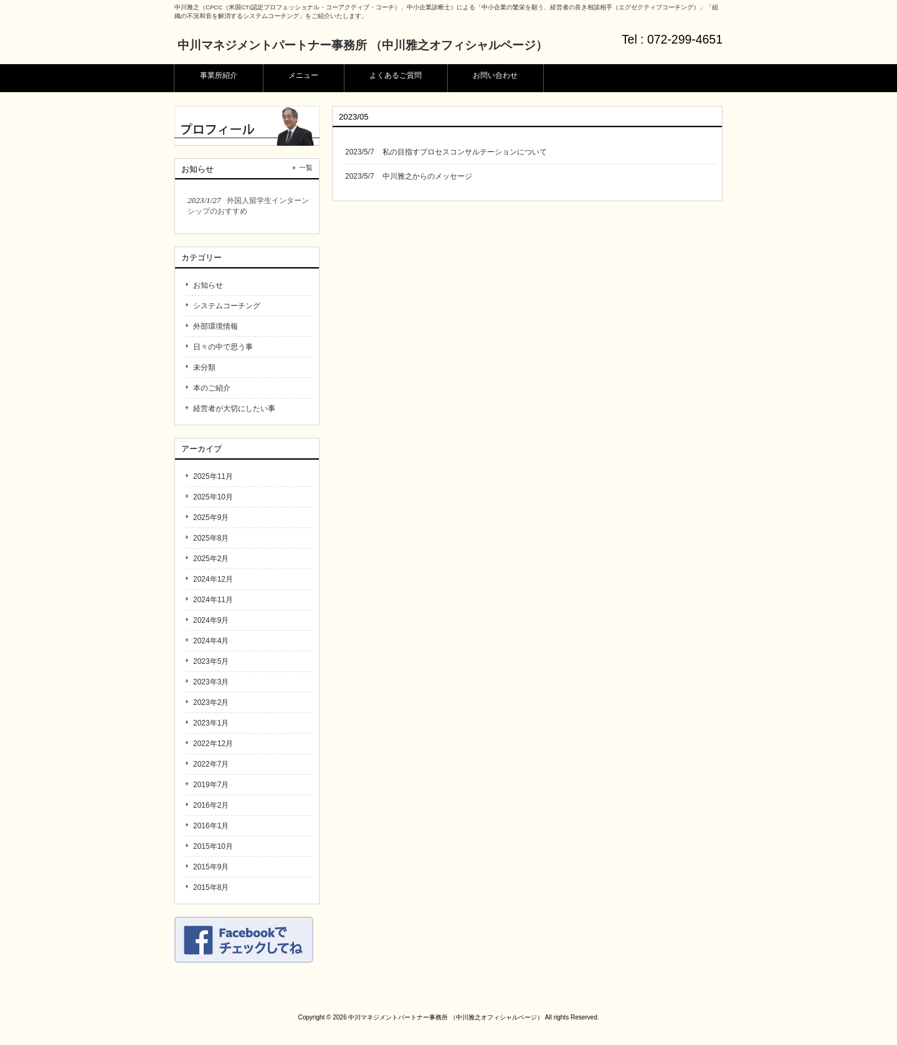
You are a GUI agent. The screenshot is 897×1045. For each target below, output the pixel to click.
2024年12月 (213, 579)
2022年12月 (213, 743)
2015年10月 (213, 846)
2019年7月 (211, 784)
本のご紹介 (211, 388)
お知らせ (208, 285)
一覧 (306, 167)
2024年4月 (211, 640)
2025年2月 (211, 558)
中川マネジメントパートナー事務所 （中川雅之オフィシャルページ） (363, 45)
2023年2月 (211, 702)
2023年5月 (211, 661)
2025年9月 (211, 517)
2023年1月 (211, 723)
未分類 (204, 367)
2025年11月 (213, 476)
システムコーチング (226, 305)
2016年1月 (211, 825)
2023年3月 (211, 682)
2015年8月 (211, 887)
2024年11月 (213, 599)
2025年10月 (213, 497)
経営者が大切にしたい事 (234, 408)
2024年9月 (211, 620)
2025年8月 (211, 538)
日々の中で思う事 (223, 347)
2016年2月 (211, 805)
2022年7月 (211, 764)
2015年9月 (211, 867)
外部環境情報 (215, 326)
